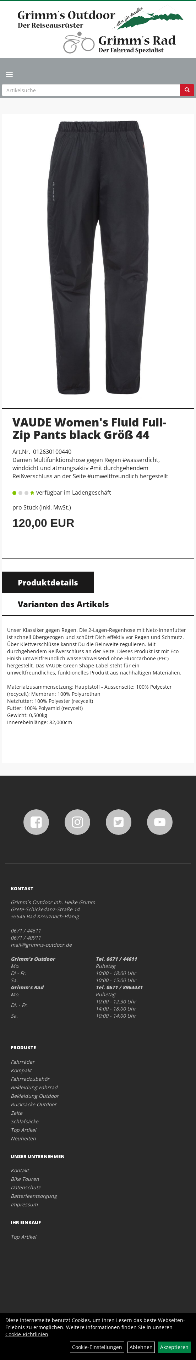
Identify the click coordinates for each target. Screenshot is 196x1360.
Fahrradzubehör (30, 1078)
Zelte (16, 1113)
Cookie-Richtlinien (26, 1334)
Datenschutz (25, 1187)
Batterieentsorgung (34, 1196)
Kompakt (21, 1070)
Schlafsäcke (24, 1121)
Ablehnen (141, 1347)
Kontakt (20, 1170)
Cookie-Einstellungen (97, 1347)
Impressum (24, 1204)
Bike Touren (25, 1178)
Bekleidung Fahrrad (34, 1087)
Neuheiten (23, 1138)
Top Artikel (23, 1130)
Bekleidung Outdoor (35, 1095)
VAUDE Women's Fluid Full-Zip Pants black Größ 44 (89, 428)
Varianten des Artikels (63, 604)
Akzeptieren (174, 1347)
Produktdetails (48, 582)
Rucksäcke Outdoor (33, 1104)
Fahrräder (22, 1061)
